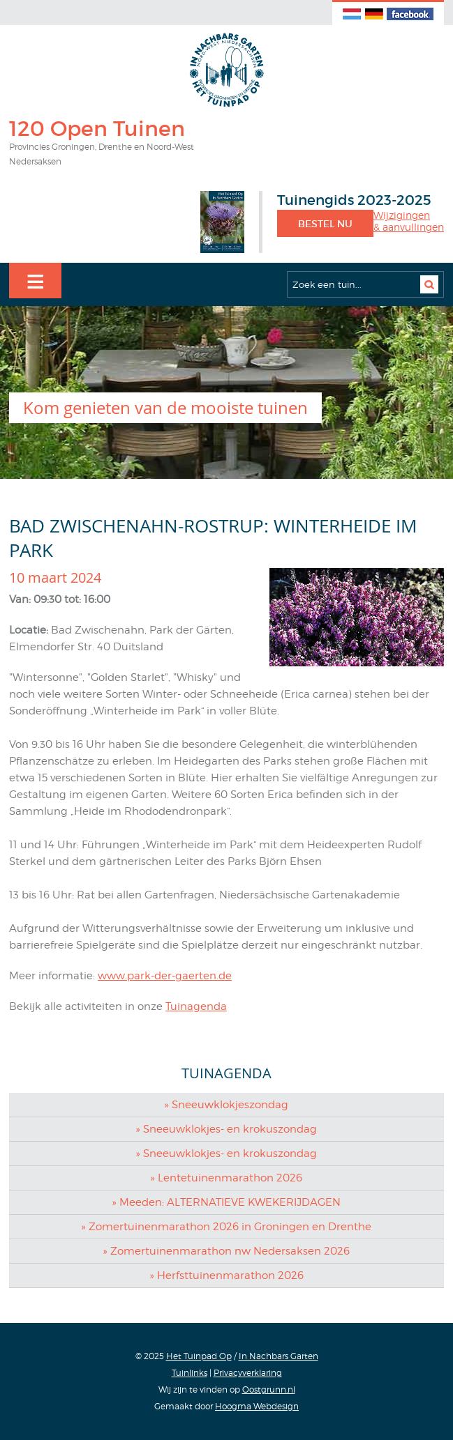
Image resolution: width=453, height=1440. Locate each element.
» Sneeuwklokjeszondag (226, 1104)
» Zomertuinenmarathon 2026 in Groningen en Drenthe (226, 1226)
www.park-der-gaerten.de (165, 976)
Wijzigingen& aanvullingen (408, 221)
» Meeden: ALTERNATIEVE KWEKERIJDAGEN (226, 1202)
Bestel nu (325, 223)
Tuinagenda (196, 1006)
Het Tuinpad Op (199, 1356)
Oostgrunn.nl (268, 1389)
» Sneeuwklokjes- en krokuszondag (226, 1129)
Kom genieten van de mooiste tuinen (165, 408)
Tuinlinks (189, 1373)
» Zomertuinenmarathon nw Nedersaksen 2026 (226, 1251)
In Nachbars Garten (278, 1356)
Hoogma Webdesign (257, 1406)
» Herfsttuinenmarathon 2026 (226, 1275)
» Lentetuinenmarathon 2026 (226, 1178)
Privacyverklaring (248, 1373)
